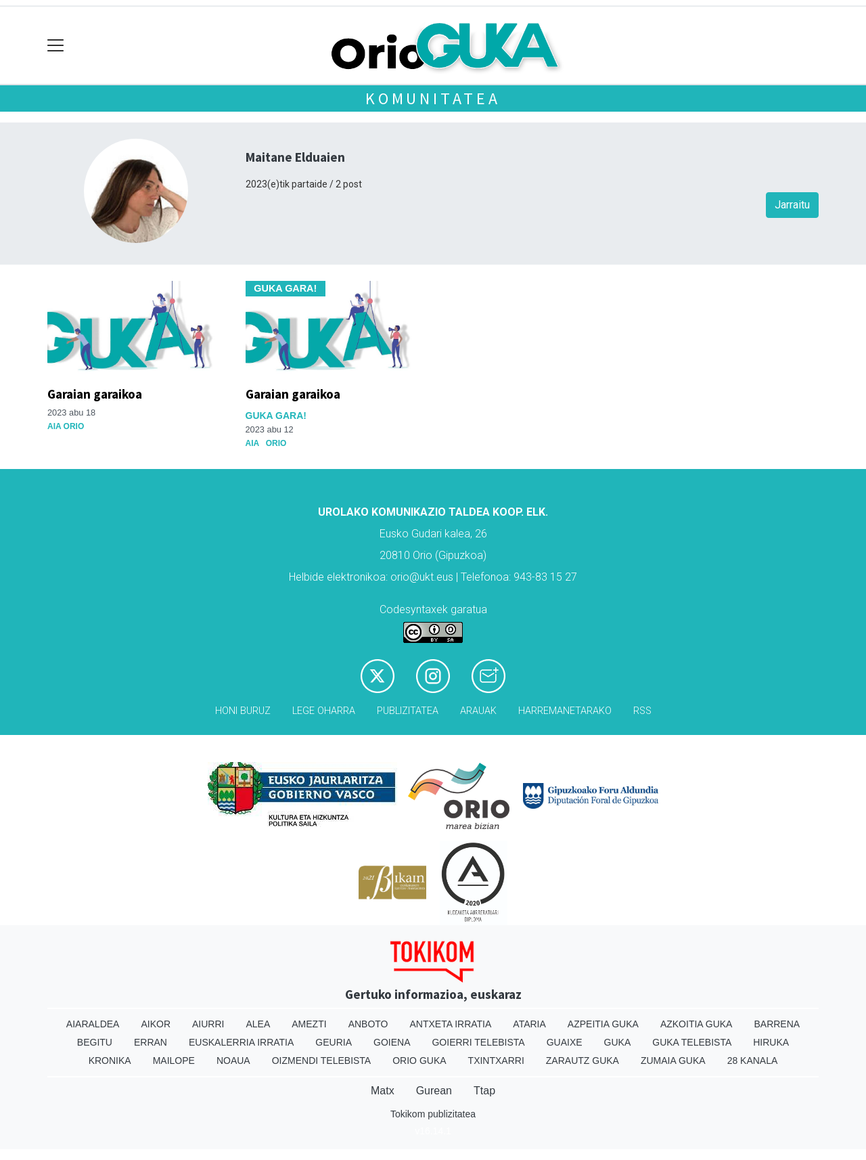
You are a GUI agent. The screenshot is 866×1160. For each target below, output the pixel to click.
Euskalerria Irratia (241, 1042)
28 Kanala (752, 1060)
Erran (150, 1042)
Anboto (368, 1024)
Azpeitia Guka (603, 1024)
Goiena (391, 1042)
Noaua (233, 1060)
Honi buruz (243, 711)
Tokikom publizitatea (433, 1114)
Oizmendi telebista (321, 1060)
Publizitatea (407, 711)
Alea (258, 1024)
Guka (617, 1042)
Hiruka (771, 1042)
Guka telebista (691, 1042)
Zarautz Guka (582, 1060)
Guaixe (565, 1042)
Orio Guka (419, 1060)
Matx (382, 1090)
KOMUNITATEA (433, 98)
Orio (276, 443)
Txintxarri (496, 1060)
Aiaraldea (93, 1024)
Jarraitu (792, 204)
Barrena (777, 1024)
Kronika (110, 1060)
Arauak (478, 711)
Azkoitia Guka (696, 1024)
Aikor (155, 1024)
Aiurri (208, 1024)
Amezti (309, 1024)
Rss (642, 711)
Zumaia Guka (673, 1060)
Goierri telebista (478, 1042)
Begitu (94, 1042)
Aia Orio (65, 426)
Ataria (529, 1024)
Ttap (484, 1090)
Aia (252, 443)
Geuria (333, 1042)
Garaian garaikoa (94, 394)
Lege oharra (323, 711)
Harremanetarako (565, 711)
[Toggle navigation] (55, 46)
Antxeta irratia (451, 1024)
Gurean (434, 1090)
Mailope (174, 1060)
